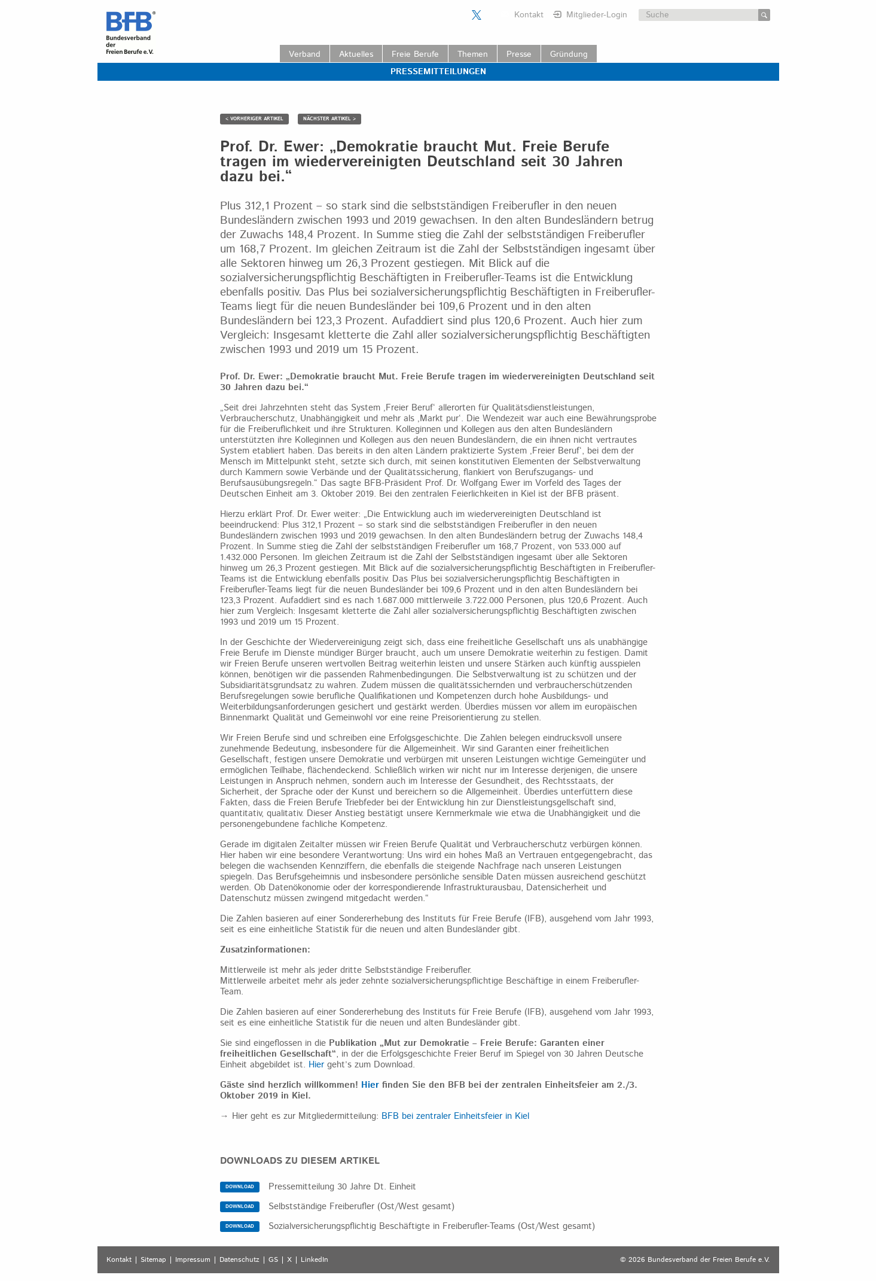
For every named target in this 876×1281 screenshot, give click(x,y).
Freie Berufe (415, 54)
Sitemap (153, 1260)
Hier (316, 1064)
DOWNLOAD (239, 1186)
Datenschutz (239, 1260)
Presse (519, 54)
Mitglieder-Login (596, 15)
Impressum (192, 1260)
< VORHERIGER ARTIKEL (254, 118)
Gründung (569, 54)
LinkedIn (314, 1260)
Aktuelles (356, 54)
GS (273, 1260)
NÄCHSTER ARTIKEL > (329, 118)
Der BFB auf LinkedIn (491, 15)
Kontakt (529, 15)
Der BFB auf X (477, 15)
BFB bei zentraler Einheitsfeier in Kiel (455, 1116)
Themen (472, 54)
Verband (305, 54)
